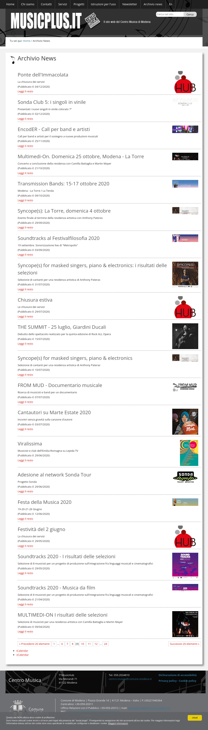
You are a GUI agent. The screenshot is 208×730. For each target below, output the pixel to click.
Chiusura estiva (35, 299)
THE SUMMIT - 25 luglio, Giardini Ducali (62, 327)
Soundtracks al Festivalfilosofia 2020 (59, 238)
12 (96, 644)
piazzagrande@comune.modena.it (149, 708)
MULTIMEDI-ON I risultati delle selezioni (62, 614)
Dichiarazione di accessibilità (178, 675)
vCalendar (22, 655)
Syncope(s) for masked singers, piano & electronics (75, 358)
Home (26, 41)
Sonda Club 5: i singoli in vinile (52, 102)
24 (105, 644)
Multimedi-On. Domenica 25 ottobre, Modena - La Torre (81, 156)
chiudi (195, 716)
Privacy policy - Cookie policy (177, 681)
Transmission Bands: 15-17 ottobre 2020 (63, 183)
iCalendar (22, 651)
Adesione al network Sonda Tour (54, 474)
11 (89, 644)
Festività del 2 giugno (41, 529)
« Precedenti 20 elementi (34, 644)
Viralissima (30, 443)
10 (82, 644)
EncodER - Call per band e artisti (54, 129)
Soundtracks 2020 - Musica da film (56, 587)
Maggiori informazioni (166, 723)
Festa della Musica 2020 (45, 502)
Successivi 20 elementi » (184, 644)
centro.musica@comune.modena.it (130, 679)
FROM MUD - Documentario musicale (60, 385)
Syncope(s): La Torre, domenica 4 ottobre (64, 210)
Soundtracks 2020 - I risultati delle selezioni (66, 556)
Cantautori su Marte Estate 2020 (54, 412)
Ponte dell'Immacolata (43, 74)
